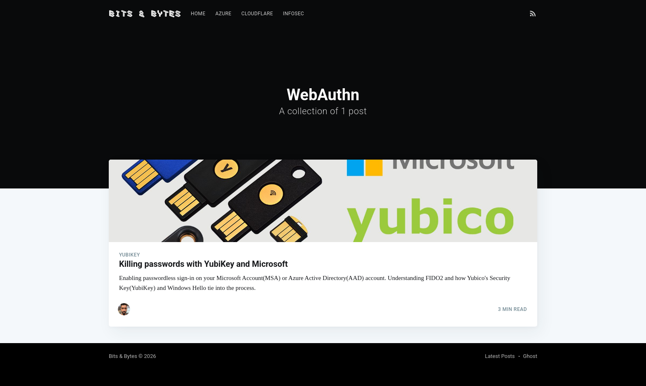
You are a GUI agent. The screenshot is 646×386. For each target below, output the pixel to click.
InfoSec (293, 13)
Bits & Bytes (123, 356)
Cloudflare (257, 13)
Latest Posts (500, 356)
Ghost (530, 356)
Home (198, 13)
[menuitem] (198, 14)
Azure (223, 13)
